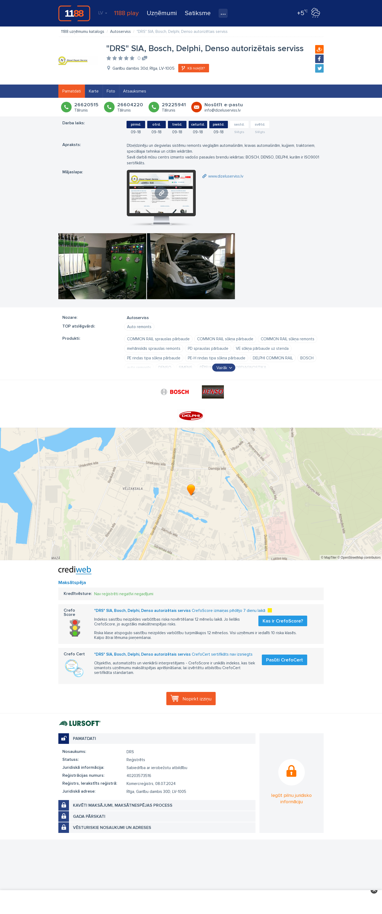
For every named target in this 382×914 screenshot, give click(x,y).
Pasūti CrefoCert (284, 660)
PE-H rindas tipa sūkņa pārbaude (216, 358)
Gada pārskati (89, 816)
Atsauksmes (134, 91)
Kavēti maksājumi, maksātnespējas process (122, 805)
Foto (111, 91)
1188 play (126, 13)
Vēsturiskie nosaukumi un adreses (112, 827)
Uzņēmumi (162, 13)
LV (102, 13)
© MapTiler (328, 557)
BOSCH (307, 358)
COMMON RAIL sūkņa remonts (287, 339)
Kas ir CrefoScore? (283, 621)
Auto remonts (139, 326)
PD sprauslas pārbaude (208, 348)
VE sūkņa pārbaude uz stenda (262, 348)
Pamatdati (71, 91)
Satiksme (198, 13)
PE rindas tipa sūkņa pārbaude (153, 358)
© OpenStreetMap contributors (359, 557)
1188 (74, 13)
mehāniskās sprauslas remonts (153, 348)
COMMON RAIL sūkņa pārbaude (225, 339)
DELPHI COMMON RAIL (273, 358)
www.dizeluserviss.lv (225, 176)
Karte (94, 91)
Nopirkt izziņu (197, 699)
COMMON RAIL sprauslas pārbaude (158, 339)
